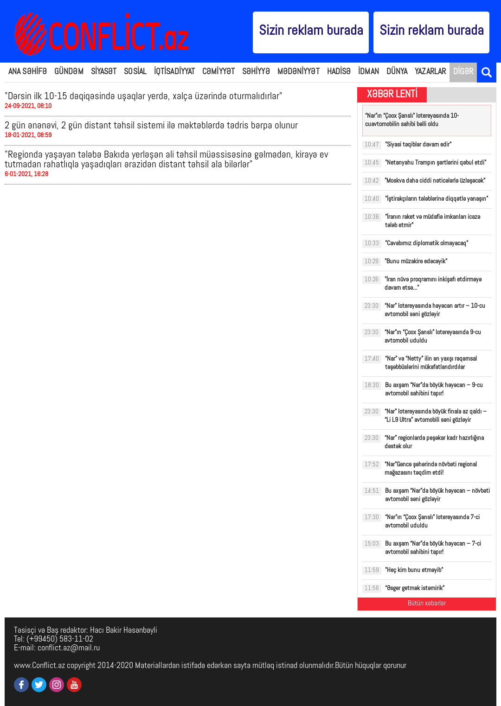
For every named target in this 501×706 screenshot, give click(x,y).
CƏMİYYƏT (218, 72)
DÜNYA (397, 72)
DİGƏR (463, 72)
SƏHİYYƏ (256, 72)
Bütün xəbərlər (427, 603)
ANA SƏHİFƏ (27, 72)
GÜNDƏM (69, 72)
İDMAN (368, 72)
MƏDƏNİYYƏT (298, 72)
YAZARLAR (430, 72)
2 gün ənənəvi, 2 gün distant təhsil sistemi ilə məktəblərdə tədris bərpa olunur (151, 126)
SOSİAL (135, 72)
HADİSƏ (339, 72)
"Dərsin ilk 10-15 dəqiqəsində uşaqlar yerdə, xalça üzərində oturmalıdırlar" (144, 97)
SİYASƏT (104, 72)
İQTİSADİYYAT (174, 72)
